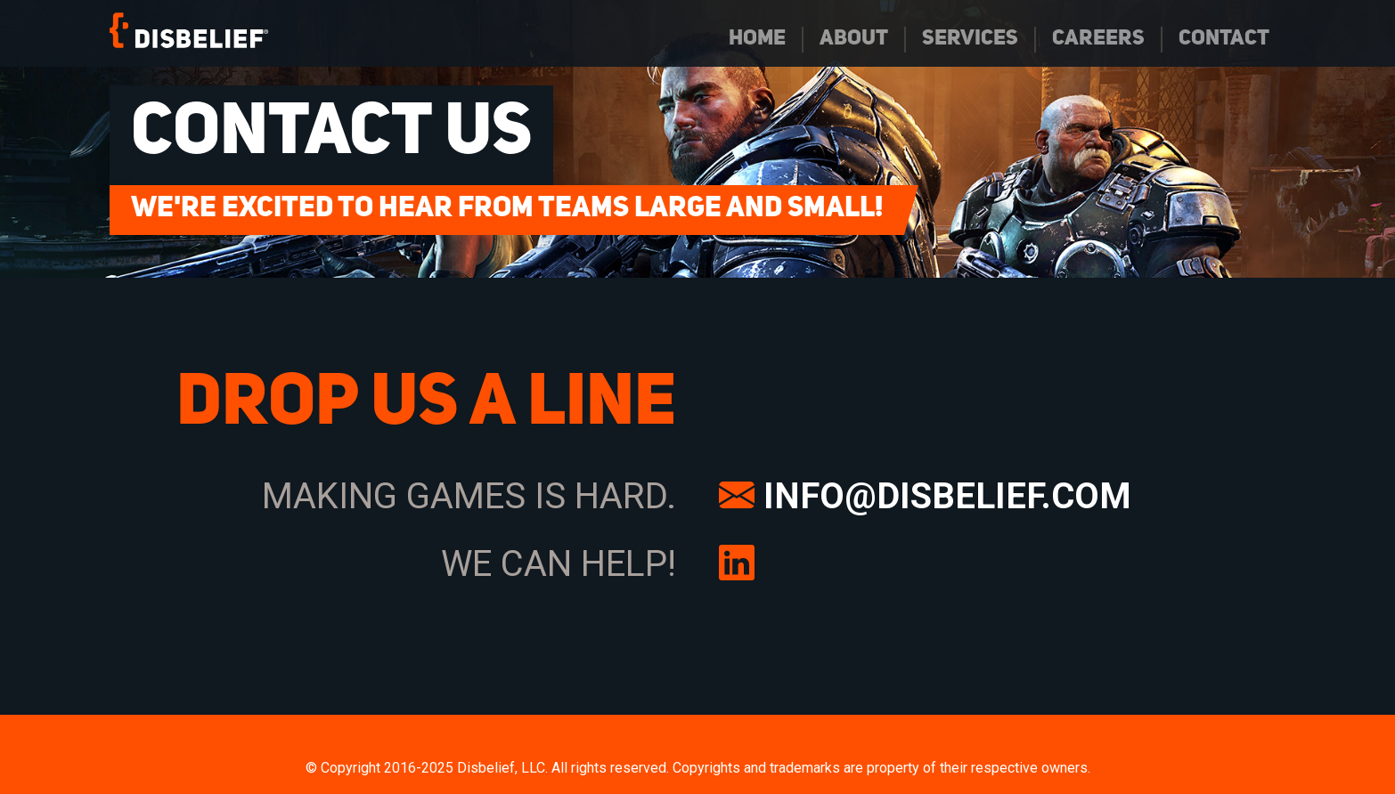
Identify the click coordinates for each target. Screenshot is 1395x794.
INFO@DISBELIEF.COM (925, 496)
